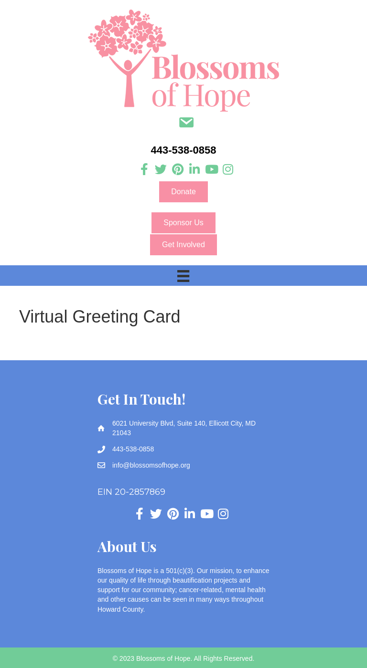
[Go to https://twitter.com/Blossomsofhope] (161, 169)
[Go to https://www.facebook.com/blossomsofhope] (144, 169)
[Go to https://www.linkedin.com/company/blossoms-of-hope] (194, 169)
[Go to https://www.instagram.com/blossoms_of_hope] (228, 169)
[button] (183, 191)
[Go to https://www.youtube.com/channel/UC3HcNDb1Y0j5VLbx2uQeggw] (211, 169)
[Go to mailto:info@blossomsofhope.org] (186, 123)
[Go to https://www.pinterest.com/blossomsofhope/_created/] (178, 169)
